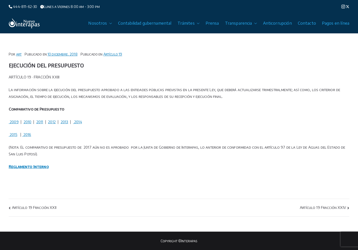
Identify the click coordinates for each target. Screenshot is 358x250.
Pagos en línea (335, 23)
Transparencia (241, 23)
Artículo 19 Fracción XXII (34, 207)
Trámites (189, 23)
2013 (64, 122)
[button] (109, 23)
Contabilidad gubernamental (145, 23)
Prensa (212, 23)
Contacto (307, 23)
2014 (77, 122)
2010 (28, 122)
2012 (52, 122)
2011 (39, 122)
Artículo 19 (112, 54)
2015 (13, 134)
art (19, 54)
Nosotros (100, 23)
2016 (27, 134)
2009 (14, 122)
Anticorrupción (277, 23)
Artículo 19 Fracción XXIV (323, 207)
